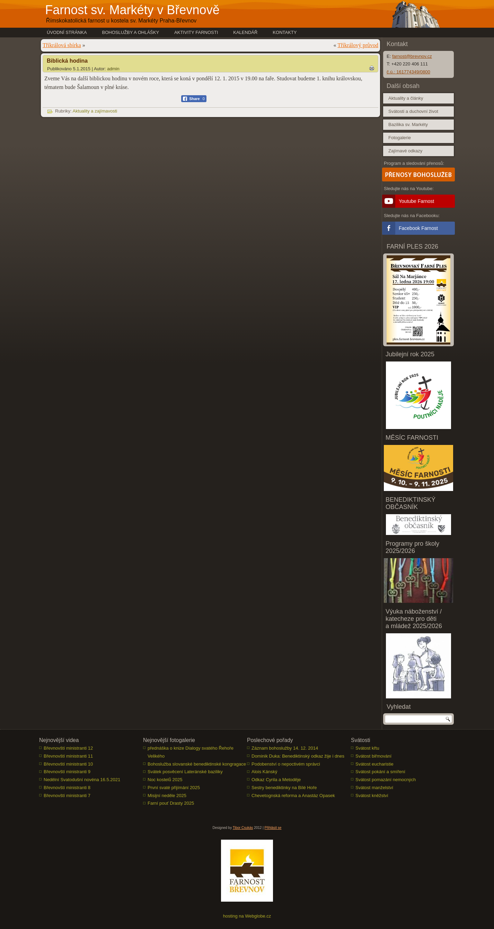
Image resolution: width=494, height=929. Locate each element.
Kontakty (285, 32)
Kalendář (245, 32)
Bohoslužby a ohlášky (130, 32)
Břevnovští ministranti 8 (67, 787)
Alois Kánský (264, 772)
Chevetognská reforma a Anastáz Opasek (293, 795)
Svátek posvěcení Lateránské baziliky (185, 772)
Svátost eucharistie (374, 764)
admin (113, 68)
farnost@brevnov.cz (412, 56)
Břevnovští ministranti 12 (68, 748)
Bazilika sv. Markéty (408, 124)
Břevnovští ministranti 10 (68, 764)
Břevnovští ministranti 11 (68, 756)
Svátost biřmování (373, 756)
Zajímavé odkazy (405, 150)
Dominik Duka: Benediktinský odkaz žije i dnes (298, 756)
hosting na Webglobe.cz (247, 916)
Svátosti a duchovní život (413, 111)
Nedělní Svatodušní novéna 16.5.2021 (82, 780)
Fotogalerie (399, 137)
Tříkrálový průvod (357, 45)
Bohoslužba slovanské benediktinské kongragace (197, 764)
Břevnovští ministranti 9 (67, 772)
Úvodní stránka (67, 32)
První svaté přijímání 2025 (174, 787)
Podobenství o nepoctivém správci (286, 764)
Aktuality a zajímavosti (95, 111)
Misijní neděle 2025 (167, 795)
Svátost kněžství (371, 795)
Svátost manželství (374, 787)
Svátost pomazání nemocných (385, 780)
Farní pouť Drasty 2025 (171, 803)
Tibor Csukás (243, 828)
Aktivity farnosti (196, 32)
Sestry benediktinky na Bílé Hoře (284, 787)
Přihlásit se (273, 828)
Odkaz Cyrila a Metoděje (276, 780)
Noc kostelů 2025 (165, 780)
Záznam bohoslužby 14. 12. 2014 (285, 748)
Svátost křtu (367, 748)
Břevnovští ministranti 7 (67, 795)
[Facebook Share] (193, 98)
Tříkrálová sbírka (62, 45)
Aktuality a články (405, 98)
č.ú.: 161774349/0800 (408, 71)
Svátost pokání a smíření (380, 772)
